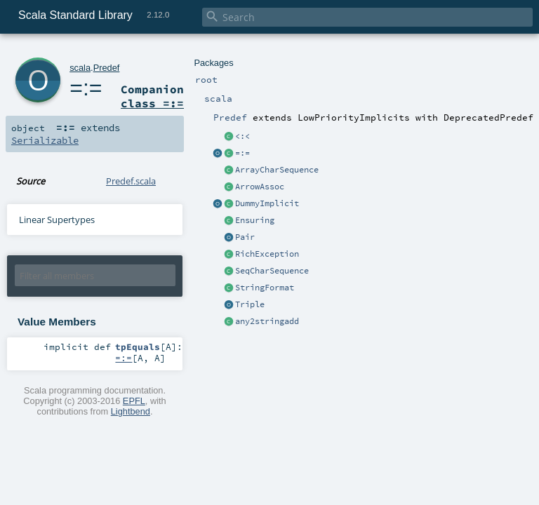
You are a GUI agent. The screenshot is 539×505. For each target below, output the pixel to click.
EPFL (134, 401)
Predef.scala (131, 181)
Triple (250, 304)
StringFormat (264, 287)
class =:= (152, 103)
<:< (242, 136)
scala (80, 67)
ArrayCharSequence (277, 170)
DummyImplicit (267, 203)
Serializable (45, 140)
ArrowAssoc (259, 186)
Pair (245, 237)
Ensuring (254, 220)
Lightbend (130, 411)
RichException (267, 254)
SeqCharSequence (272, 271)
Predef (106, 67)
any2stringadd (267, 321)
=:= (242, 153)
